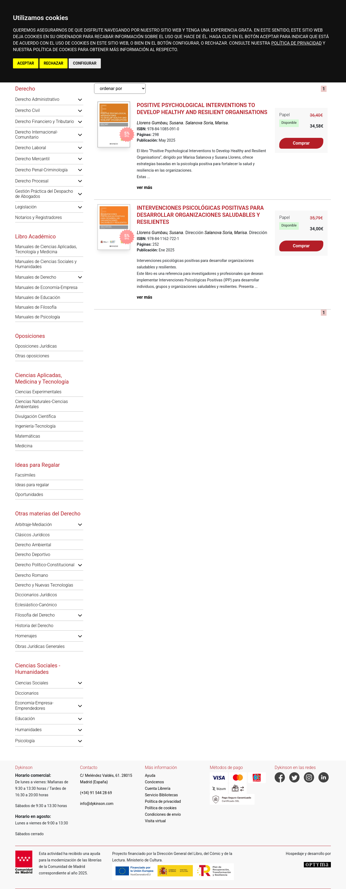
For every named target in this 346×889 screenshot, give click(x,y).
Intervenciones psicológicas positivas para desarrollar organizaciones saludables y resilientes (200, 215)
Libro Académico (35, 236)
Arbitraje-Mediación (33, 524)
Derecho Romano (31, 575)
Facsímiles (25, 475)
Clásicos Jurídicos (32, 534)
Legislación (25, 206)
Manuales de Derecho (35, 277)
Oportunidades (29, 494)
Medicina (23, 445)
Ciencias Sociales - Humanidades (37, 668)
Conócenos (154, 782)
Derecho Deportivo (32, 554)
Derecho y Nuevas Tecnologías (44, 585)
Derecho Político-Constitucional (44, 564)
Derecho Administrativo (37, 99)
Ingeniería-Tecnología (35, 426)
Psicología (25, 740)
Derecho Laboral (30, 147)
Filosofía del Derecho (35, 615)
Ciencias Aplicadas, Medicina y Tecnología (42, 378)
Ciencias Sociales (31, 682)
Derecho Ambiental (33, 544)
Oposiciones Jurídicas (36, 346)
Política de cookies (161, 808)
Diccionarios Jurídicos (36, 594)
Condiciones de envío (163, 814)
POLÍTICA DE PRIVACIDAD (296, 43)
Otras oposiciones (32, 355)
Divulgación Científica (35, 416)
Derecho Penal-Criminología (41, 169)
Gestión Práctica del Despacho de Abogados (44, 194)
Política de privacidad (163, 801)
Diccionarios (27, 693)
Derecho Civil (27, 110)
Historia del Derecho (34, 625)
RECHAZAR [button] (53, 63)
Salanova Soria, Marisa (206, 122)
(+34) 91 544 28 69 (96, 793)
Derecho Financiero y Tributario (44, 121)
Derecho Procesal (31, 181)
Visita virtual (155, 821)
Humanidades (28, 729)
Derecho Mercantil (32, 158)
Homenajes (26, 635)
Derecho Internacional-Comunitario (36, 134)
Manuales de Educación (37, 297)
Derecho (25, 88)
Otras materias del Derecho (48, 513)
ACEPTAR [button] (25, 63)
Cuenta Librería (157, 788)
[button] (80, 99)
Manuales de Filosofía (35, 307)
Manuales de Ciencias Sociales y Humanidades (45, 264)
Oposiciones (30, 336)
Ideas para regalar (32, 484)
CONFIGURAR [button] (85, 63)
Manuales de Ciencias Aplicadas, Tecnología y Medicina (46, 249)
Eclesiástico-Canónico (36, 604)
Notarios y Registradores (38, 217)
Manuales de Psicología (37, 316)
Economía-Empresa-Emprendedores (34, 705)
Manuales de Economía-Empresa (46, 287)
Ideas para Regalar (37, 465)
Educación (25, 718)
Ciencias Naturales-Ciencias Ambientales (41, 404)
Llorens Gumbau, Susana (160, 122)
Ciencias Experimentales (38, 391)
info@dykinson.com (97, 803)
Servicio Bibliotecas (161, 795)
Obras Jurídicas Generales (40, 646)
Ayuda (150, 775)
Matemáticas (27, 436)
